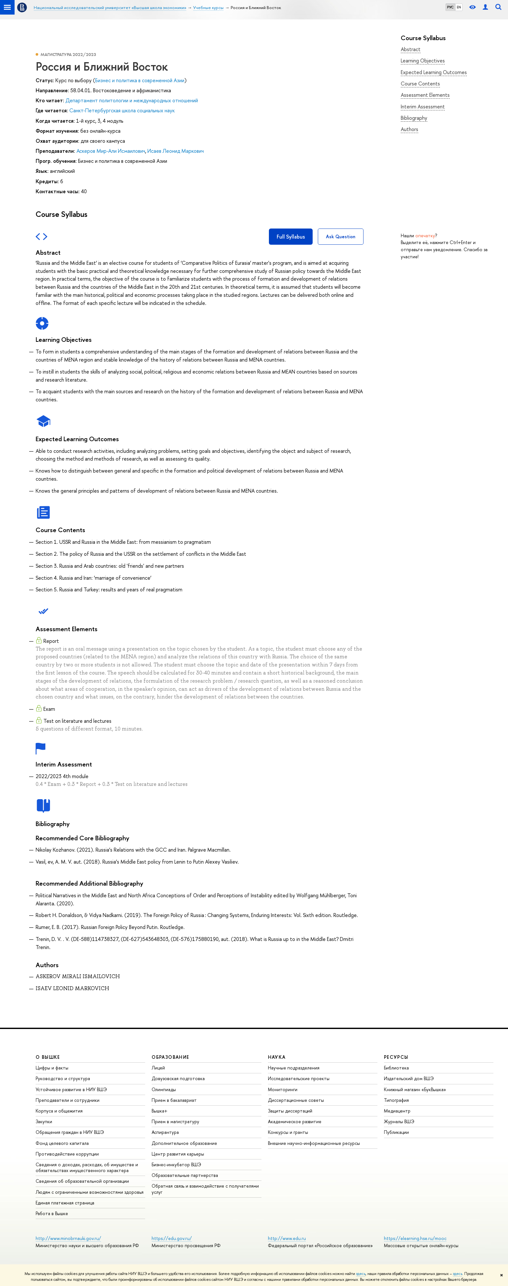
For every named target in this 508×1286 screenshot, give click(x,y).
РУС (450, 7)
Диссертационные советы (296, 1100)
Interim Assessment (423, 106)
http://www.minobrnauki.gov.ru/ (68, 1238)
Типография (396, 1100)
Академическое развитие (294, 1121)
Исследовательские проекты (298, 1078)
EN (459, 7)
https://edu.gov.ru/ (172, 1238)
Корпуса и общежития (59, 1111)
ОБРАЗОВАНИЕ (170, 1057)
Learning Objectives (423, 60)
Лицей (158, 1068)
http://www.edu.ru (287, 1238)
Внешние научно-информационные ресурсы (314, 1143)
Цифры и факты (52, 1068)
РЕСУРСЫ (396, 1057)
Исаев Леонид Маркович (175, 150)
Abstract (411, 49)
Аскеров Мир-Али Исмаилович (110, 150)
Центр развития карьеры (178, 1154)
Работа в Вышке (52, 1213)
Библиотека (396, 1068)
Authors (409, 129)
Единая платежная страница (65, 1203)
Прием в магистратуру (175, 1121)
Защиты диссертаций (290, 1111)
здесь (360, 1273)
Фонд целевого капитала (62, 1143)
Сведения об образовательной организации (82, 1181)
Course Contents (420, 83)
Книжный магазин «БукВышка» (415, 1089)
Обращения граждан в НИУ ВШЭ (70, 1132)
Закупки (44, 1121)
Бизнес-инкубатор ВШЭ (176, 1164)
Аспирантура (165, 1132)
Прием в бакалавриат (174, 1100)
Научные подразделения (293, 1068)
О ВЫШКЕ (48, 1057)
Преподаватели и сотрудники (67, 1100)
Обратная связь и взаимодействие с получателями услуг (205, 1189)
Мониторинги (282, 1089)
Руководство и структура (63, 1078)
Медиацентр (397, 1111)
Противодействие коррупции (67, 1154)
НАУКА (277, 1057)
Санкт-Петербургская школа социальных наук (122, 110)
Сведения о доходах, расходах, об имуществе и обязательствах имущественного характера (87, 1167)
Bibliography (414, 117)
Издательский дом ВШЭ (409, 1078)
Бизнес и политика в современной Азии (139, 80)
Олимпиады (164, 1089)
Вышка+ (159, 1111)
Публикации (396, 1132)
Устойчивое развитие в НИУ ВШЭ (71, 1089)
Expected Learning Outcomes (434, 72)
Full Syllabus (291, 236)
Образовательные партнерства (185, 1175)
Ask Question (340, 236)
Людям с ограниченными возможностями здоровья (90, 1192)
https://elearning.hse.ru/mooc (415, 1238)
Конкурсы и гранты (288, 1132)
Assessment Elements (425, 94)
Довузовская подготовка (178, 1078)
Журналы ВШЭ (399, 1121)
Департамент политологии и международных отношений (131, 100)
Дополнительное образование (184, 1143)
